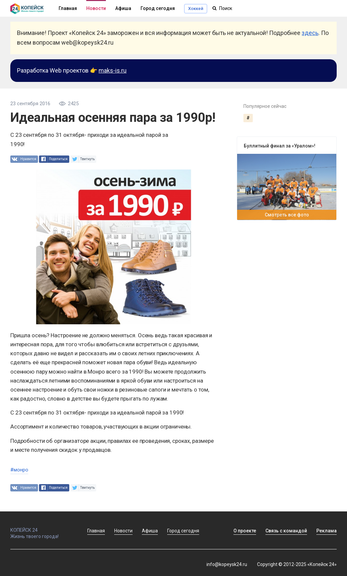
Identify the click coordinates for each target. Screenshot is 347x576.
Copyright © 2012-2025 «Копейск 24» (297, 564)
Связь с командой (286, 530)
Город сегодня (158, 8)
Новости (96, 8)
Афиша (123, 8)
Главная (96, 530)
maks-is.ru (113, 70)
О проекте (244, 530)
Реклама (326, 530)
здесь (310, 32)
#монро (19, 470)
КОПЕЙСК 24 (41, 527)
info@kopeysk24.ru (226, 564)
